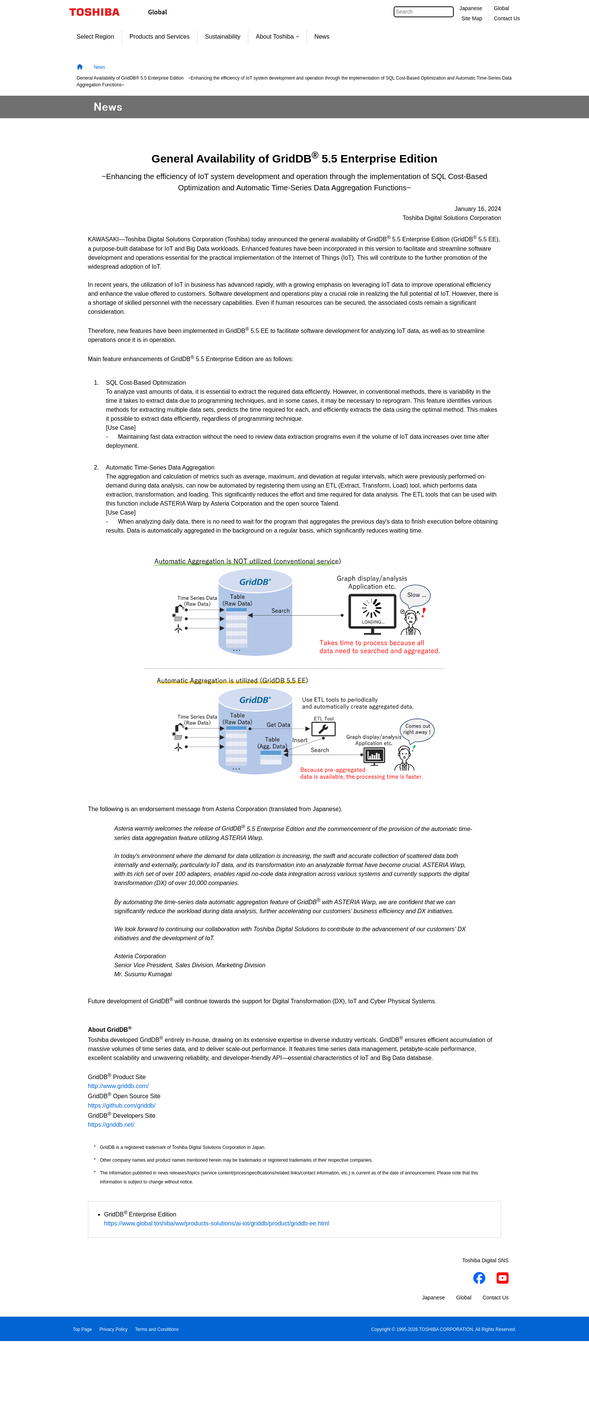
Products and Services (160, 36)
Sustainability (222, 36)
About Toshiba (277, 36)
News (321, 36)
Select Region (95, 36)
